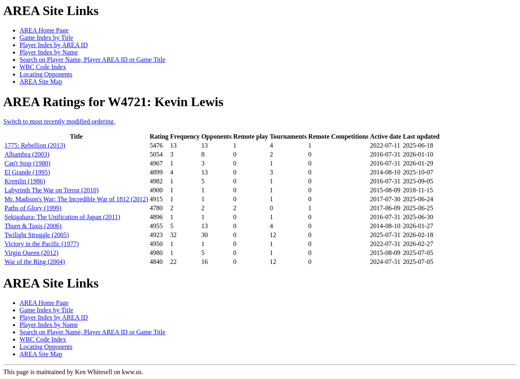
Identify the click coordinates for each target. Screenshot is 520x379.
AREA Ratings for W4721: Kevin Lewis (113, 101)
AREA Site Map (41, 81)
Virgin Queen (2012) (31, 252)
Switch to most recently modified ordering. (59, 121)
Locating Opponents (46, 74)
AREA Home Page (44, 30)
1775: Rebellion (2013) (34, 145)
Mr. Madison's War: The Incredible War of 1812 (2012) (76, 199)
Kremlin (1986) (24, 181)
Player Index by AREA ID (54, 44)
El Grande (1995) (27, 172)
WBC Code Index (43, 66)
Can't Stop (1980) (27, 163)
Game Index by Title (46, 37)
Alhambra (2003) (27, 154)
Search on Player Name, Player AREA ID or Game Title (92, 59)
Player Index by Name (49, 52)
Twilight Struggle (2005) (36, 234)
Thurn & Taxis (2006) (32, 225)
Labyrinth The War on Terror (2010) (51, 190)
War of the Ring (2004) (34, 261)
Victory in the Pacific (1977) (41, 243)
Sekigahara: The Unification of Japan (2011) (62, 216)
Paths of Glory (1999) (32, 208)
